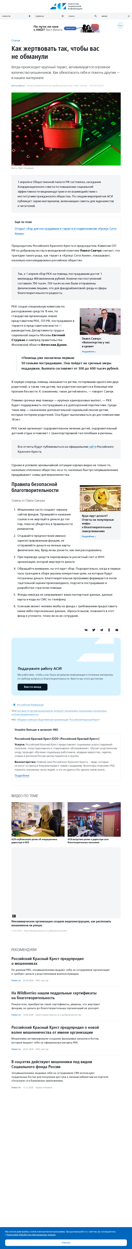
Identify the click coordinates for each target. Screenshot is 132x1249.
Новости (16, 980)
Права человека (44, 1087)
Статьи (15, 40)
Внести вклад (32, 686)
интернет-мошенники (66, 710)
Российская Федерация (30, 704)
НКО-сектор (80, 85)
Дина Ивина (18, 85)
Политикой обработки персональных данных (31, 1234)
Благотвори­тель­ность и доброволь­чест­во (50, 85)
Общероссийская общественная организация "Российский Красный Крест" (58, 719)
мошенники (85, 710)
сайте (93, 446)
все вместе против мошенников (35, 710)
